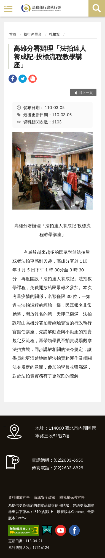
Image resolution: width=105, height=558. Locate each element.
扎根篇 (54, 34)
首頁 (12, 34)
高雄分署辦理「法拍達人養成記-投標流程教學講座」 (50, 56)
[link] (13, 79)
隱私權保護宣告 (72, 497)
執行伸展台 (33, 34)
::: (5, 4)
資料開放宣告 (19, 497)
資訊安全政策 (44, 497)
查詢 (96, 8)
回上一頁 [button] (86, 92)
